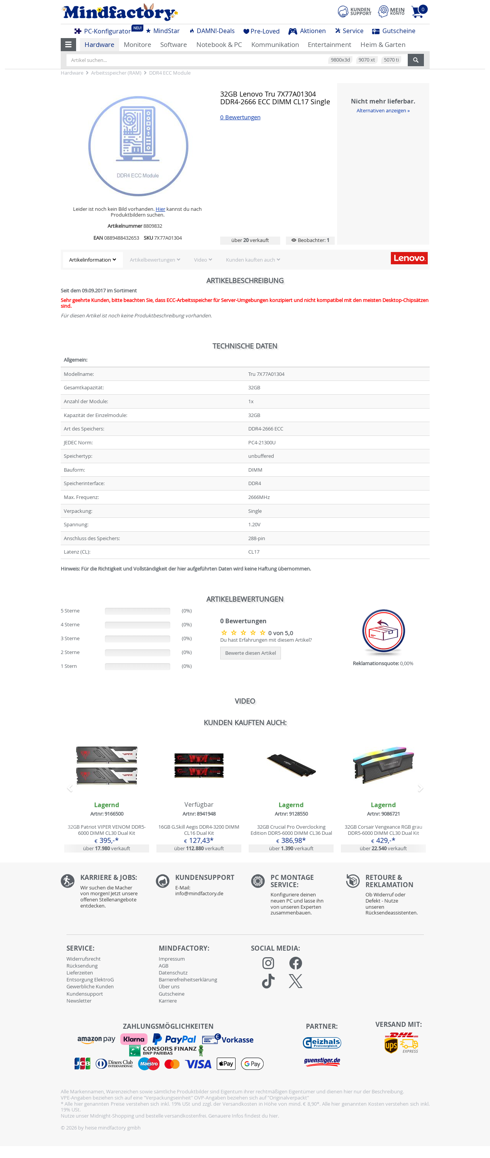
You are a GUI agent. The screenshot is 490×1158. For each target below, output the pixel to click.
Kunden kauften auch (250, 259)
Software (173, 44)
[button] (68, 44)
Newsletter (78, 1000)
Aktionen (307, 31)
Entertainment (329, 44)
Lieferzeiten (79, 972)
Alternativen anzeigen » (383, 110)
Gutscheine (393, 31)
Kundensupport (84, 993)
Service (349, 31)
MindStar (162, 31)
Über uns (169, 986)
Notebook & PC (219, 44)
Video (200, 259)
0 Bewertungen (240, 117)
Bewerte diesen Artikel (250, 652)
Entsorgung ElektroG (90, 979)
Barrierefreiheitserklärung (188, 979)
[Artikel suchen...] (237, 60)
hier (273, 1115)
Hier (160, 208)
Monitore (137, 44)
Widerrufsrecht (83, 958)
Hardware (100, 44)
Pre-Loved (261, 31)
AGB (163, 965)
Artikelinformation (90, 259)
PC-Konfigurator (105, 30)
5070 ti (391, 59)
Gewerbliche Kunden (90, 986)
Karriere (168, 1000)
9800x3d (340, 59)
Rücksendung (82, 965)
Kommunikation (275, 44)
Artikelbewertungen (152, 259)
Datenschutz (173, 972)
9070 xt (367, 59)
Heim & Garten (382, 44)
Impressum (172, 958)
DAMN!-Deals (212, 31)
